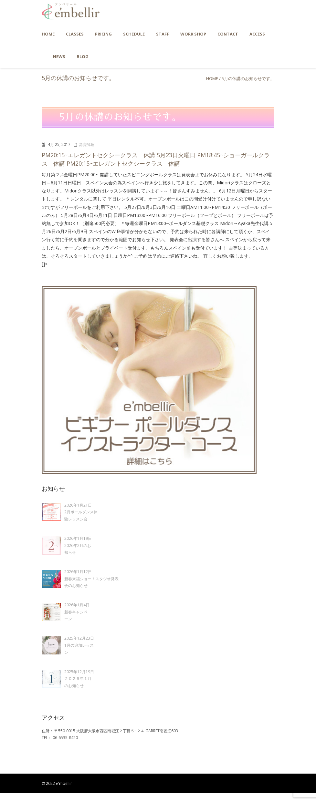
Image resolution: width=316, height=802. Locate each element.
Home (212, 78)
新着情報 (86, 144)
